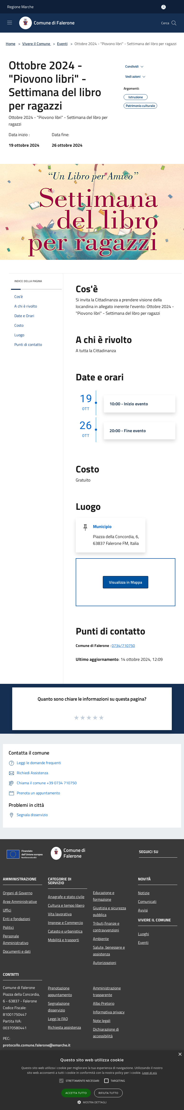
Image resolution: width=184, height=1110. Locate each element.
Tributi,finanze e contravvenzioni (106, 926)
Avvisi (143, 910)
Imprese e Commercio (65, 922)
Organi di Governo (17, 893)
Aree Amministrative (20, 901)
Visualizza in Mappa (125, 582)
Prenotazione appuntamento (60, 991)
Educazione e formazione (103, 896)
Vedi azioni (136, 77)
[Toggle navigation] (9, 22)
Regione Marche (20, 7)
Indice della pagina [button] (28, 281)
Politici (8, 927)
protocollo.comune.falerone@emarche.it (36, 1045)
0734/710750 (123, 645)
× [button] (180, 1054)
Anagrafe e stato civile (66, 897)
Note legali (101, 1020)
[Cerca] (174, 23)
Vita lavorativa (60, 914)
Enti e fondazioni (16, 919)
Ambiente (101, 938)
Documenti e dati (17, 951)
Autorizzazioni (104, 962)
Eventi (62, 43)
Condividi (135, 67)
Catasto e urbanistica (65, 931)
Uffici (7, 910)
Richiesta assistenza (64, 1027)
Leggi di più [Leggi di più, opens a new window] (149, 1073)
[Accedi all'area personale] (163, 7)
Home (10, 43)
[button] (61, 1081)
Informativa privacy (109, 1012)
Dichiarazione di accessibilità (106, 1032)
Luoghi (143, 934)
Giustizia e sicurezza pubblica (109, 911)
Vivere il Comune (36, 43)
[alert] (92, 1080)
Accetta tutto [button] (76, 1093)
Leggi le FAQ (58, 1019)
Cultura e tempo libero (66, 905)
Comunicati (147, 901)
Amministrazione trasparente (107, 991)
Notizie (144, 893)
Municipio (102, 526)
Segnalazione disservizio (58, 1006)
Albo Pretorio (103, 1003)
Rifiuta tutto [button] (108, 1093)
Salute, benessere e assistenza (109, 950)
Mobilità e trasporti (63, 940)
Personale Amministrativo (15, 939)
